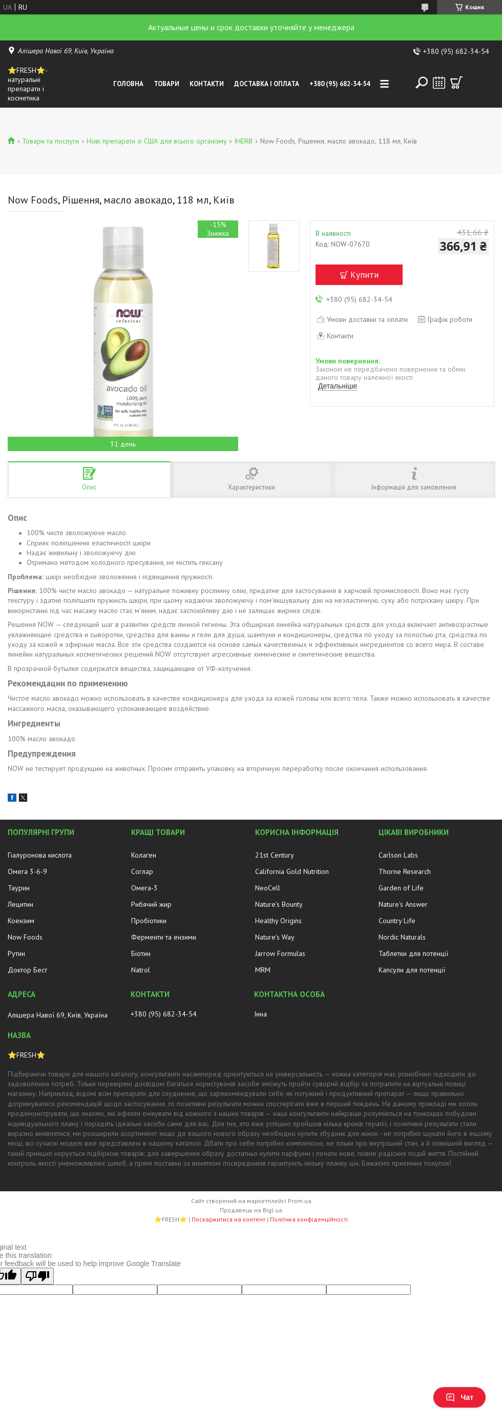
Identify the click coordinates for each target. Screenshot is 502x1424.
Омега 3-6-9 (27, 871)
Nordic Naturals (402, 937)
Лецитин (20, 904)
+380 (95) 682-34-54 (339, 83)
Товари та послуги (50, 141)
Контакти (207, 83)
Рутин (16, 953)
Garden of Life (401, 887)
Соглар (142, 871)
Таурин (19, 887)
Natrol (140, 969)
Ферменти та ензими (163, 937)
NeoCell (267, 887)
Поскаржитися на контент (228, 1219)
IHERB (243, 141)
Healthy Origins (278, 920)
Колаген (143, 855)
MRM (262, 969)
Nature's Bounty (279, 904)
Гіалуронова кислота (40, 855)
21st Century (274, 855)
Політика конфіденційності (309, 1219)
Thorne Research (405, 871)
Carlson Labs (398, 855)
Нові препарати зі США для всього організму (157, 141)
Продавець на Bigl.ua (251, 1210)
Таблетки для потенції (413, 953)
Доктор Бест (27, 969)
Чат (459, 1397)
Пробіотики (148, 920)
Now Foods (25, 937)
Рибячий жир (151, 904)
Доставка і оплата (266, 83)
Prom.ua (299, 1201)
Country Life (397, 920)
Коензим (21, 920)
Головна (128, 83)
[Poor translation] (37, 1276)
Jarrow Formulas (280, 953)
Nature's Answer (403, 904)
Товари (166, 83)
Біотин (141, 953)
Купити (364, 274)
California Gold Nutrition (292, 871)
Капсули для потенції (412, 969)
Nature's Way (275, 937)
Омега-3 (144, 887)
